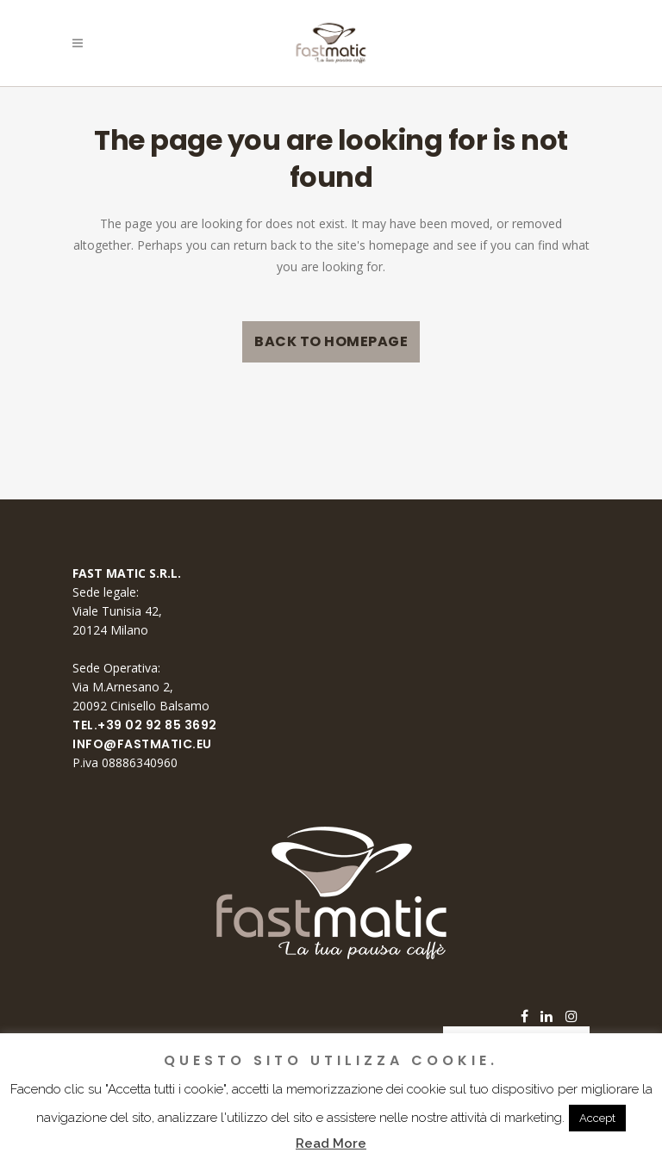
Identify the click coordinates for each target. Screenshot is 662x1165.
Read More (331, 1143)
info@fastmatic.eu (142, 744)
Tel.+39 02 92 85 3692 (144, 725)
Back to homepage (331, 341)
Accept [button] (597, 1118)
